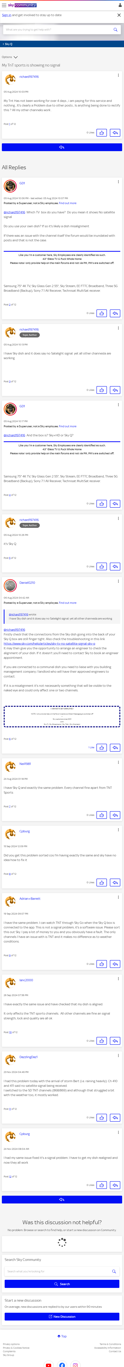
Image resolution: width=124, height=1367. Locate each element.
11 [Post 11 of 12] (10, 1109)
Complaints (9, 1351)
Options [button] (7, 57)
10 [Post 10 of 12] (10, 1032)
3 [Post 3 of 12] (9, 381)
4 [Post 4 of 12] (10, 495)
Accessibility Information (107, 1347)
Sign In (119, 6)
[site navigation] (4, 5)
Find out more (67, 203)
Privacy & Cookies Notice (16, 1347)
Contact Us (115, 1351)
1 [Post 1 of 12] (9, 124)
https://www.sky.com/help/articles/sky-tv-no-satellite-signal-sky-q (49, 643)
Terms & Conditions (110, 1344)
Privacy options (11, 1344)
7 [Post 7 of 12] (9, 806)
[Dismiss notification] (119, 15)
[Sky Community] (23, 5)
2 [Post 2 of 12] (9, 304)
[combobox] (56, 29)
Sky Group (8, 1355)
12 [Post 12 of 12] (10, 1176)
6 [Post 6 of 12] (10, 738)
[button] (118, 75)
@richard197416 (14, 212)
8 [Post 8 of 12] (10, 874)
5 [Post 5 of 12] (9, 558)
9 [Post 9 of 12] (10, 955)
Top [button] (64, 1336)
